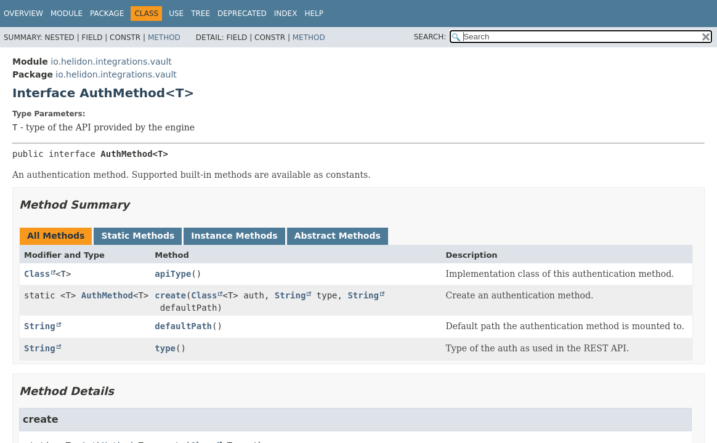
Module (67, 13)
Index (286, 13)
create (170, 295)
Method (164, 37)
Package (107, 13)
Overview (23, 13)
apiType (173, 274)
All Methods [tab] (55, 236)
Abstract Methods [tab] (337, 236)
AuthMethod (107, 295)
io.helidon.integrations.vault (111, 61)
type (165, 348)
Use (176, 13)
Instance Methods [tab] (234, 236)
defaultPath (183, 326)
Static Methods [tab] (137, 236)
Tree (200, 13)
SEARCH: (430, 37)
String (290, 295)
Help (313, 13)
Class (37, 274)
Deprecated (242, 13)
